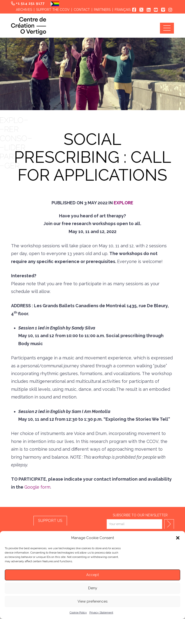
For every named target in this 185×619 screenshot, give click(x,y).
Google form (37, 487)
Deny (92, 588)
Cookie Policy (78, 612)
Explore (123, 202)
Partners (102, 9)
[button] (177, 537)
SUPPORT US (50, 520)
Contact (82, 9)
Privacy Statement (101, 612)
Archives (24, 9)
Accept (92, 575)
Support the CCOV (53, 9)
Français (123, 9)
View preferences (92, 601)
